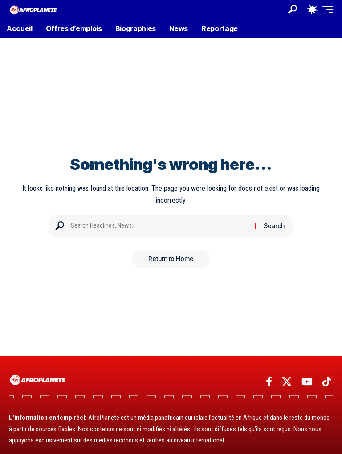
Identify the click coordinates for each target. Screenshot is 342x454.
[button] (292, 9)
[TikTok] (326, 382)
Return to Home (171, 259)
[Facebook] (269, 382)
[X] (287, 382)
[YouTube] (307, 382)
